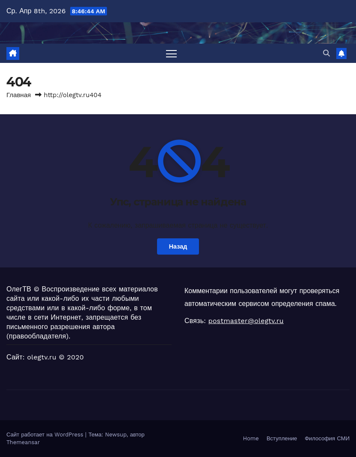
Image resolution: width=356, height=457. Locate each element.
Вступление (282, 438)
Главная (18, 95)
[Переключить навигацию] (171, 53)
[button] (326, 53)
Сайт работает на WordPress (45, 434)
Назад (178, 246)
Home (251, 438)
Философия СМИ (327, 438)
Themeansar (23, 442)
